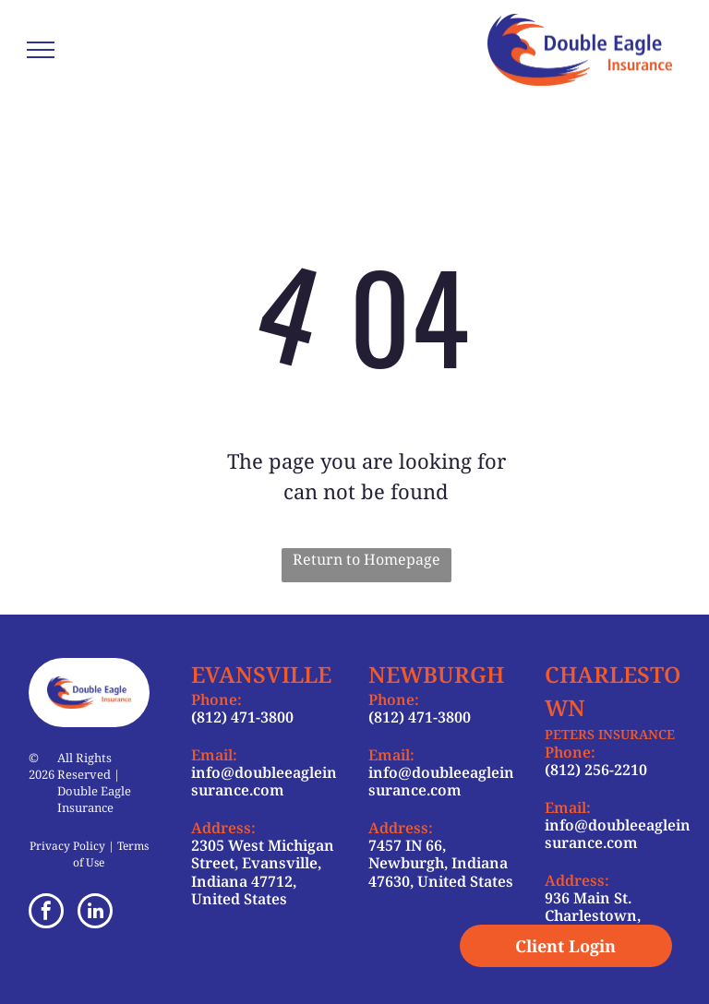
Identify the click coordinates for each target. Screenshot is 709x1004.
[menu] (41, 50)
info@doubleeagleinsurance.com (264, 781)
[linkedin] (95, 913)
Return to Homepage (366, 559)
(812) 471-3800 (242, 717)
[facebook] (46, 913)
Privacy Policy (67, 846)
